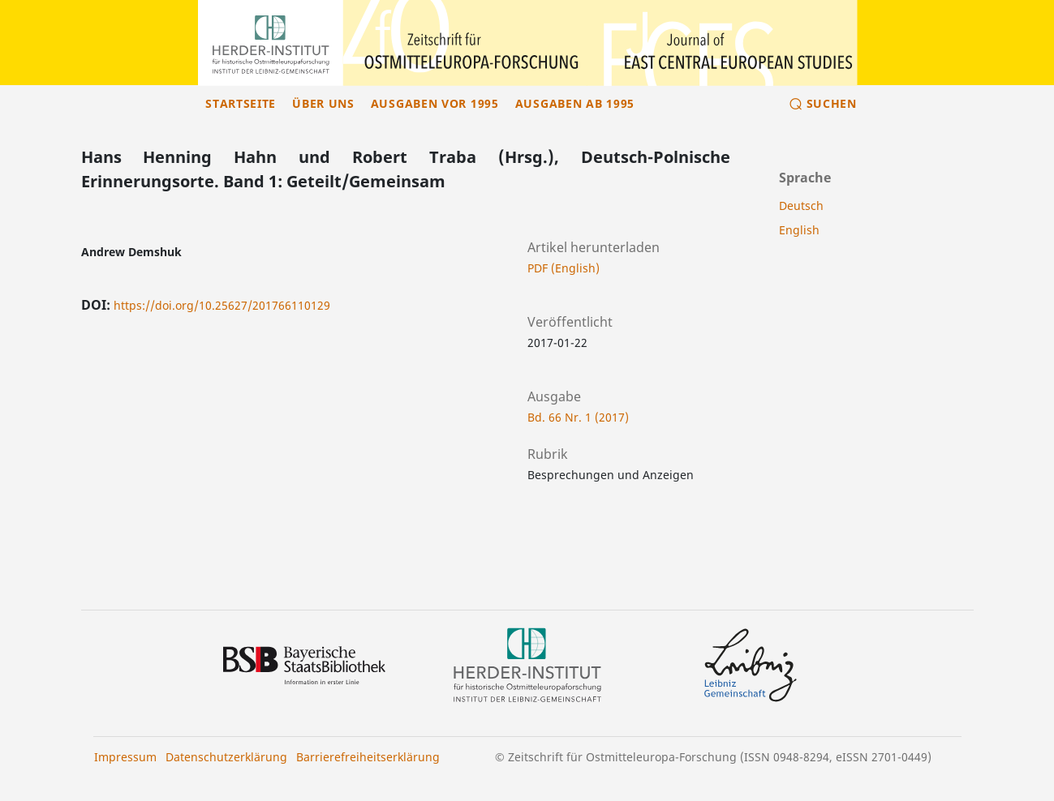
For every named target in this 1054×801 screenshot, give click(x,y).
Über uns (323, 103)
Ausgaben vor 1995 (435, 103)
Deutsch (801, 205)
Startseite (240, 103)
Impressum (125, 757)
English (799, 230)
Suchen (832, 103)
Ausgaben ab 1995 (575, 103)
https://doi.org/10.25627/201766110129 (222, 305)
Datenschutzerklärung (226, 757)
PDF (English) (563, 268)
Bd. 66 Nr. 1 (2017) (578, 417)
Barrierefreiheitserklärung (368, 757)
